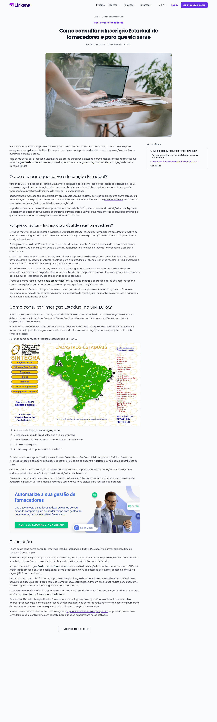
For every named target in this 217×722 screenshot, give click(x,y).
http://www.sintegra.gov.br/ (44, 430)
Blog (96, 17)
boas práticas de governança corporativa (86, 162)
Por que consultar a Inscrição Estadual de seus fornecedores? (175, 156)
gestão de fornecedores (33, 162)
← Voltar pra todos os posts (74, 628)
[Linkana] (19, 5)
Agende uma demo (194, 5)
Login (174, 5)
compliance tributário (57, 280)
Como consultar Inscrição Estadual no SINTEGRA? (174, 161)
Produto (100, 5)
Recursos (130, 5)
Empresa (146, 5)
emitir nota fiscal (113, 199)
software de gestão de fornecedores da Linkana (37, 594)
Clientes (114, 5)
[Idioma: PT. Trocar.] (162, 5)
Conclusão (155, 165)
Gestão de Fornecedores (112, 17)
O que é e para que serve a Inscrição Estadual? (173, 150)
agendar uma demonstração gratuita (87, 611)
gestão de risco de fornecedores (51, 566)
